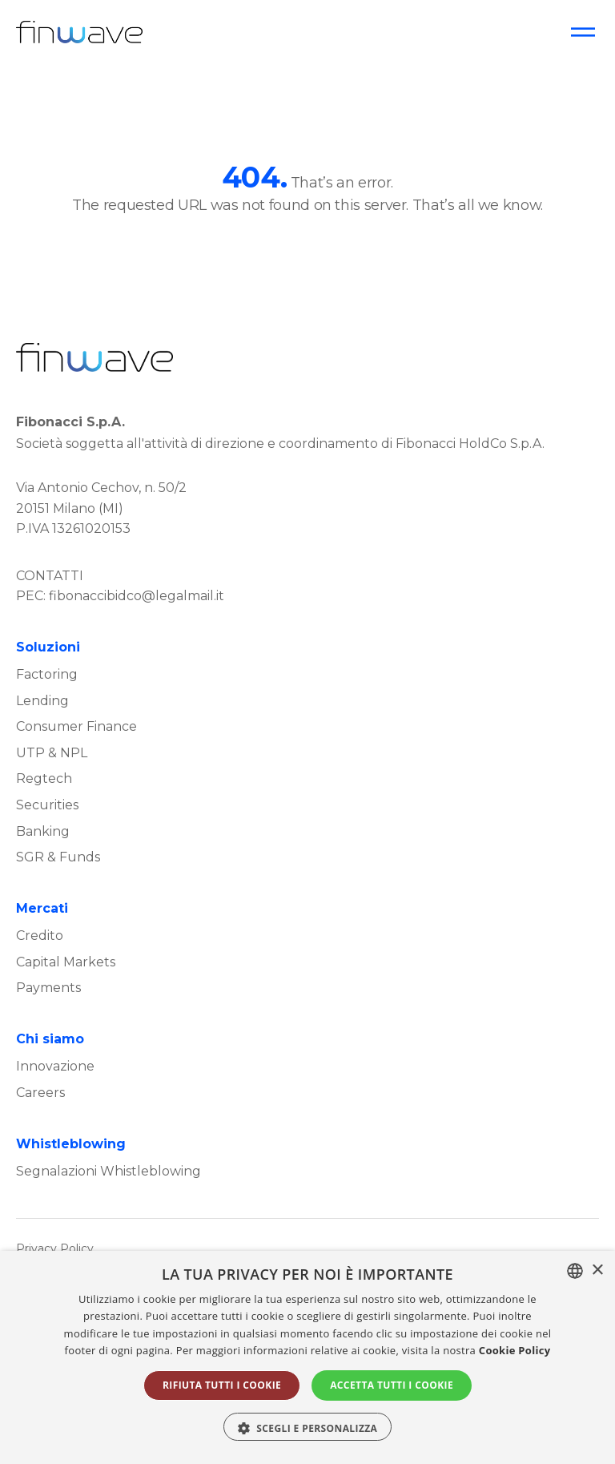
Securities (47, 805)
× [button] (597, 1270)
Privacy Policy (55, 1248)
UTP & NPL (51, 752)
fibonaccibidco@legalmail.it (136, 595)
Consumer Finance (76, 726)
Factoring (47, 674)
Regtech (44, 778)
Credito (39, 935)
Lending (42, 700)
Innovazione (55, 1066)
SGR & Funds (58, 857)
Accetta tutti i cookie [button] (391, 1385)
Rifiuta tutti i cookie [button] (222, 1385)
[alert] (307, 1357)
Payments (48, 987)
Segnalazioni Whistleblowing (108, 1171)
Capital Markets (65, 962)
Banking (43, 831)
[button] (308, 1427)
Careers (40, 1092)
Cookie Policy (515, 1350)
